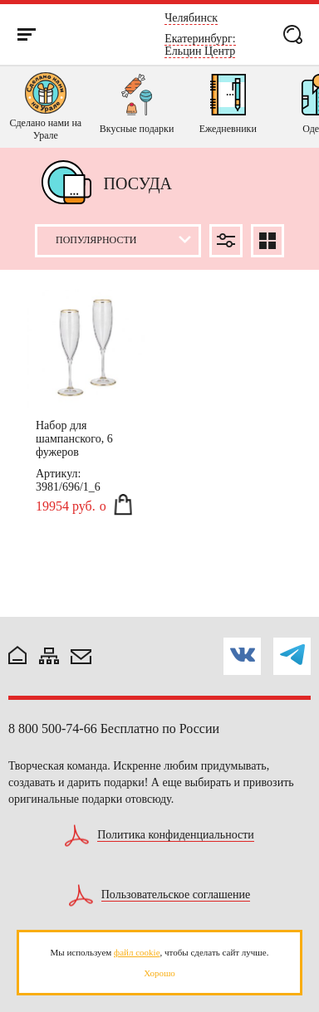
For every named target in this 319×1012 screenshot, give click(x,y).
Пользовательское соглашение (176, 895)
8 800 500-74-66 (52, 728)
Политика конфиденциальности (175, 835)
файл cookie (137, 952)
